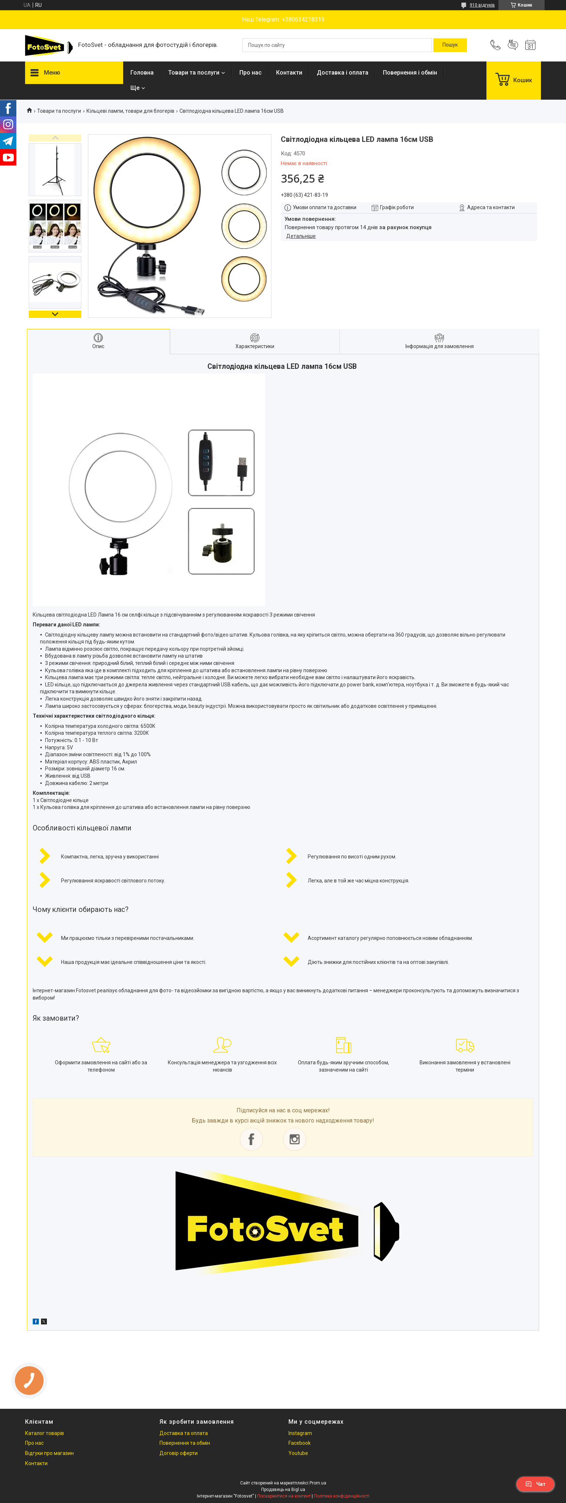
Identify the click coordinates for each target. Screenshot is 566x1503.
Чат (535, 1484)
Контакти (289, 72)
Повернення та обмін (184, 1443)
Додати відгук (513, 45)
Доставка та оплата (183, 1433)
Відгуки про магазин (49, 1453)
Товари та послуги (193, 72)
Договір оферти (178, 1453)
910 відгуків (482, 5)
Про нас (250, 72)
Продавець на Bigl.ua (283, 1489)
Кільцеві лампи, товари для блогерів (130, 111)
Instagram (300, 1433)
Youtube (298, 1453)
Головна (142, 72)
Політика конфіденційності (341, 1496)
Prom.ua (318, 1483)
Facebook (299, 1443)
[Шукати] (450, 45)
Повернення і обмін (410, 72)
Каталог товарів (44, 1433)
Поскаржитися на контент (284, 1496)
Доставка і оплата (342, 72)
